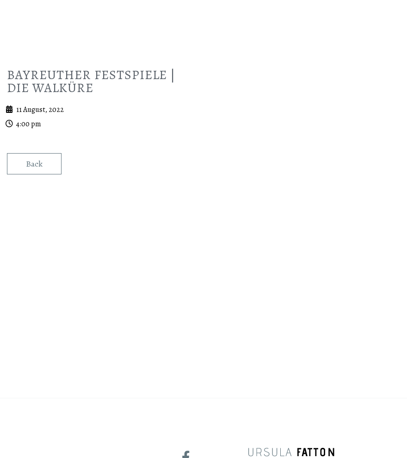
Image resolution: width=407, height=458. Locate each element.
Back (34, 263)
